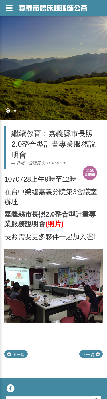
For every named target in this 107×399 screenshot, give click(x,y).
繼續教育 (26, 133)
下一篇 (91, 354)
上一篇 (16, 354)
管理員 (35, 163)
